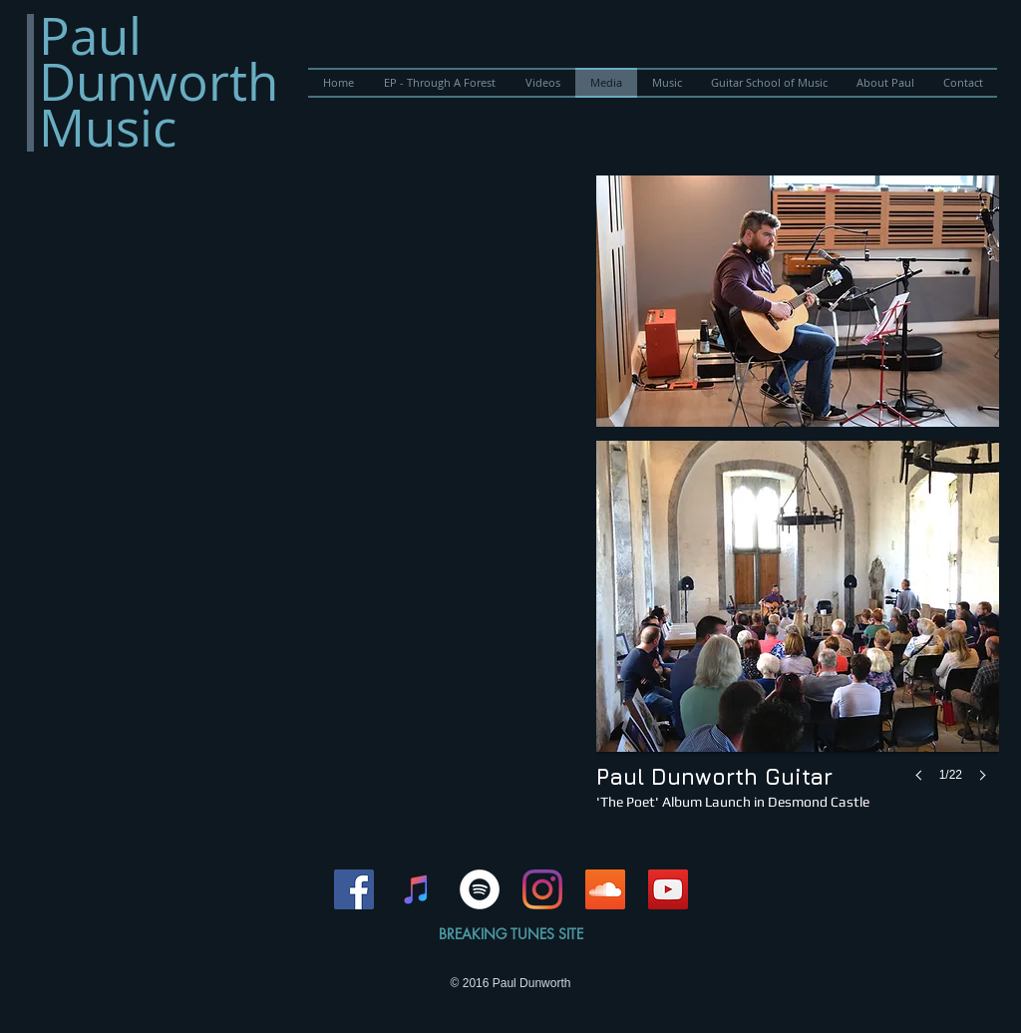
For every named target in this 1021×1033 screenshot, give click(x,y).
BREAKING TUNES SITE (511, 933)
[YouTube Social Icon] (668, 889)
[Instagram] (542, 889)
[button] (797, 301)
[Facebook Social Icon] (354, 889)
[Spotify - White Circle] (480, 889)
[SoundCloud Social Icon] (605, 889)
